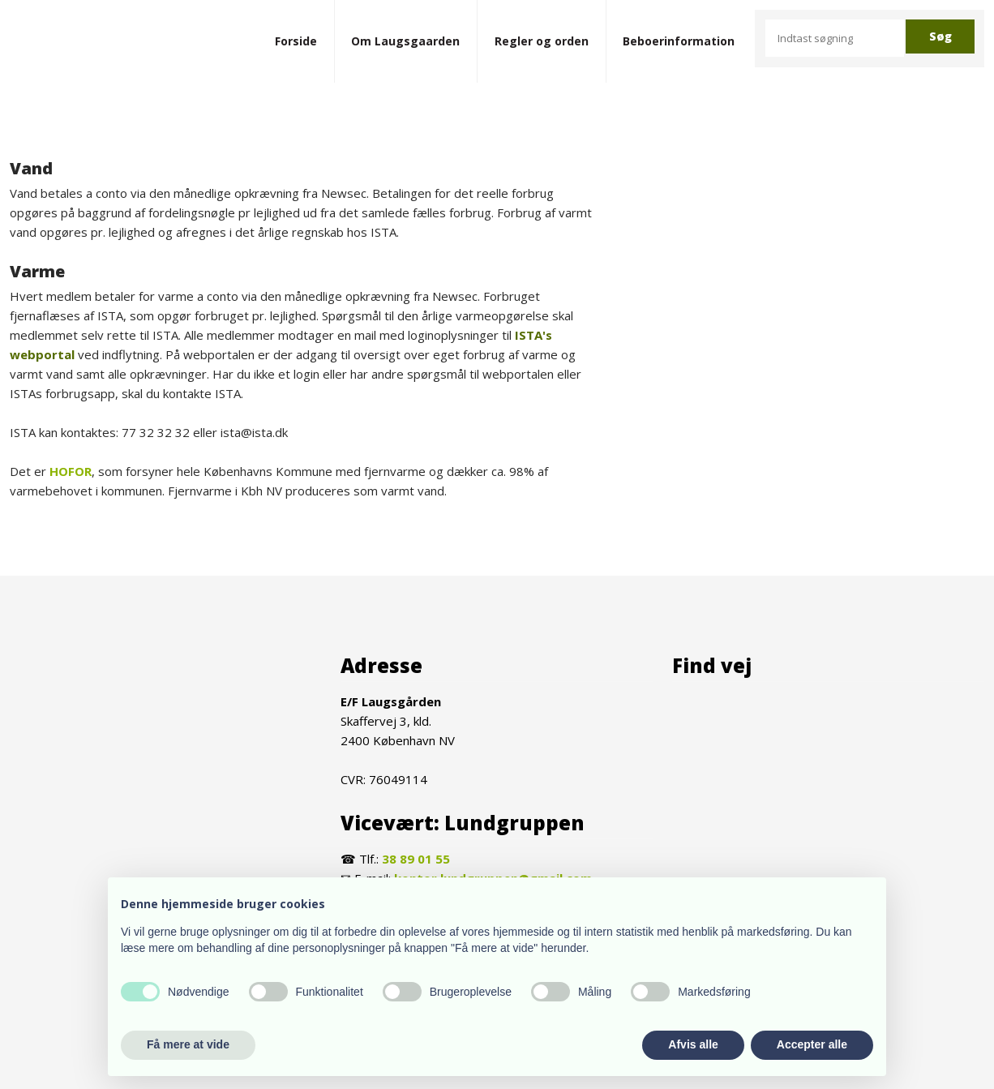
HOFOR (70, 471)
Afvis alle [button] (693, 1044)
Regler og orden (542, 41)
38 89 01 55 (416, 859)
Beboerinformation (679, 41)
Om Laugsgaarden (405, 41)
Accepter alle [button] (812, 1044)
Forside (296, 41)
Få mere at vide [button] (188, 1044)
